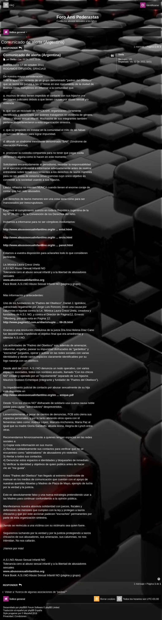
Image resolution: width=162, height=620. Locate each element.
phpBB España (35, 610)
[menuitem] (8, 5)
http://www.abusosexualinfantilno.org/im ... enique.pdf (38, 395)
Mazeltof (28, 613)
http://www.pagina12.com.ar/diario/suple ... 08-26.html (38, 322)
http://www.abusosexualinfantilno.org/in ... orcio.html (37, 237)
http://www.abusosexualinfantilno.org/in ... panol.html (38, 245)
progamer (13, 613)
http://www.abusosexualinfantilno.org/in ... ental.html (37, 229)
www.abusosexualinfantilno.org (23, 279)
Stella (121, 54)
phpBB (22, 607)
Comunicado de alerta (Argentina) (32, 42)
